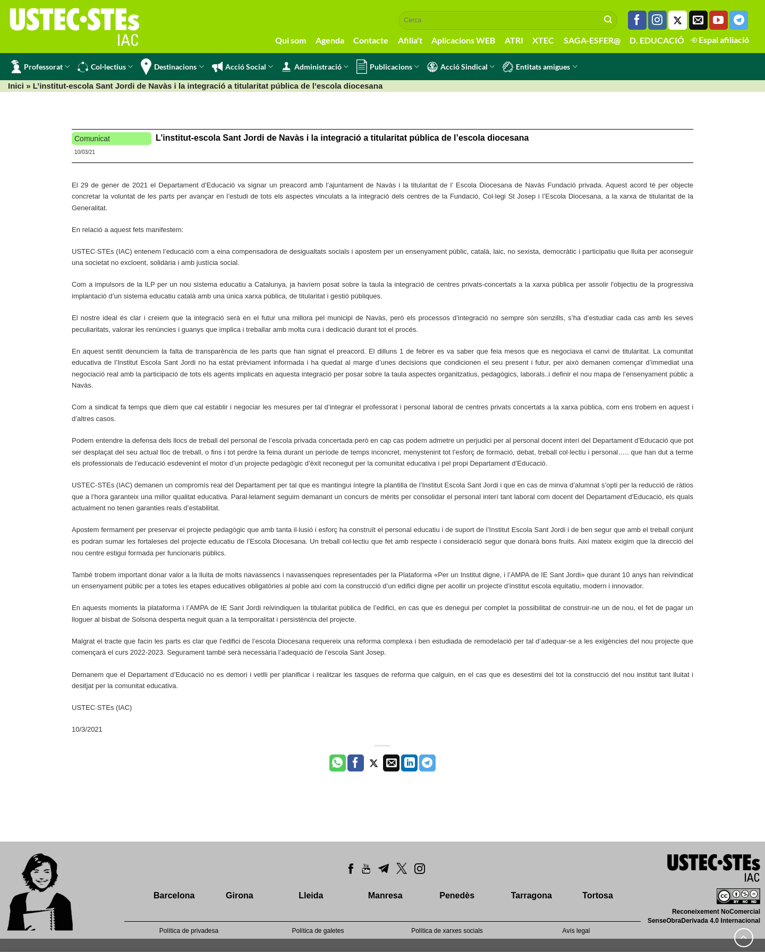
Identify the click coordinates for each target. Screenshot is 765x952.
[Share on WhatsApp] (337, 762)
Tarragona (531, 895)
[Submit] (608, 20)
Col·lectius (105, 67)
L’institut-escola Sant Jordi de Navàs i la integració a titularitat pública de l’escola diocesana (342, 137)
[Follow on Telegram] (738, 20)
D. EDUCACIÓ (657, 40)
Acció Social (242, 67)
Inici (16, 85)
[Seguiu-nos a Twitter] (677, 20)
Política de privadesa (188, 930)
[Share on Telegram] (427, 762)
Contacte (370, 40)
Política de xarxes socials (447, 930)
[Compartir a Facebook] (355, 762)
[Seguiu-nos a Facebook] (637, 20)
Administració (314, 67)
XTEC (543, 40)
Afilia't (410, 40)
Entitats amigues (540, 67)
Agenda (330, 40)
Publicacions (387, 66)
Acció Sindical (461, 67)
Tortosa (597, 895)
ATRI (514, 40)
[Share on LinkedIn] (409, 762)
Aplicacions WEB (463, 40)
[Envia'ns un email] (698, 20)
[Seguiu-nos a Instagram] (657, 20)
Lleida (311, 895)
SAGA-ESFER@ (592, 40)
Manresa (385, 895)
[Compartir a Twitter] (374, 762)
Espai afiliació (719, 40)
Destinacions (172, 66)
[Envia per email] (391, 762)
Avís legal (576, 930)
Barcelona (174, 895)
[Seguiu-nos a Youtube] (718, 20)
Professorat (40, 66)
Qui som (290, 40)
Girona (239, 895)
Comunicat (92, 138)
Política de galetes (318, 930)
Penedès (456, 895)
